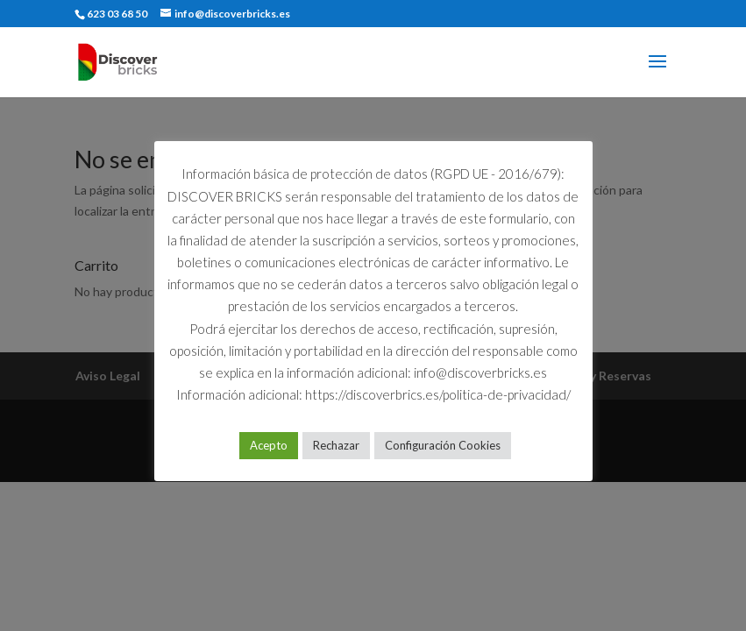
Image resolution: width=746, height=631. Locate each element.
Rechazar (336, 445)
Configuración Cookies (443, 445)
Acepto (269, 445)
